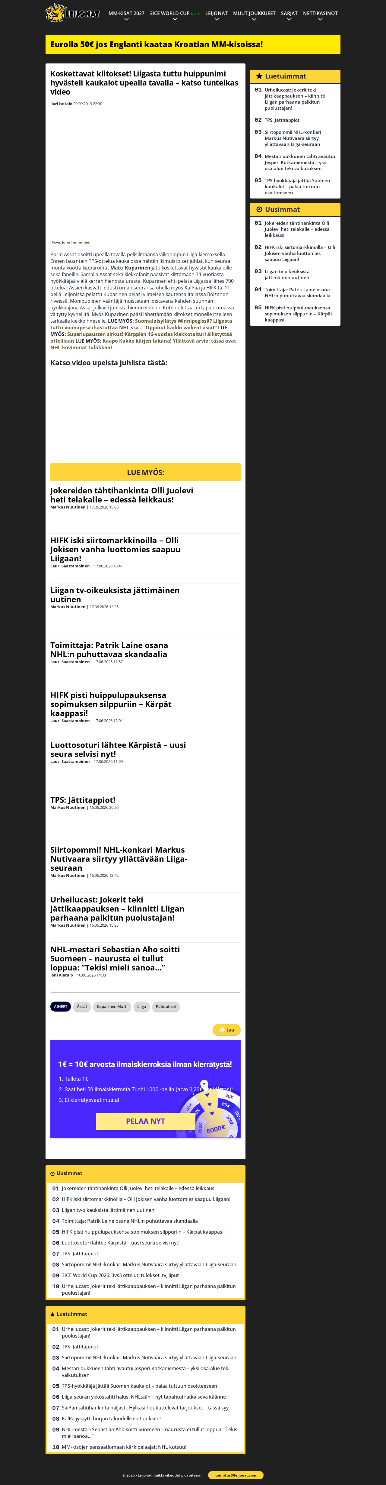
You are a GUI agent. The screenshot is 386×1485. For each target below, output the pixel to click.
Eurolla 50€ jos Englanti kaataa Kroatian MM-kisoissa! (156, 44)
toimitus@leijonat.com (235, 1475)
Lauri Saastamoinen (70, 566)
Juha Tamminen (76, 242)
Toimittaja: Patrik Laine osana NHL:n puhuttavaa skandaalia (109, 650)
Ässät (82, 1006)
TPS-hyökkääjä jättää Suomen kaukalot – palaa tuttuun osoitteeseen (139, 1386)
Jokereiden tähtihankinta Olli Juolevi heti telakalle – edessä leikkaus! (121, 495)
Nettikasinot (320, 13)
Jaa (226, 1029)
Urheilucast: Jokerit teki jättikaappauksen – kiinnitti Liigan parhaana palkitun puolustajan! (117, 908)
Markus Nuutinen (68, 507)
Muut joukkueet (254, 13)
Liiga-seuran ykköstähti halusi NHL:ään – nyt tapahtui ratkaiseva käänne (144, 1396)
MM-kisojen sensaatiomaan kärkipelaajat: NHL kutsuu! (124, 1447)
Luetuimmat (72, 1314)
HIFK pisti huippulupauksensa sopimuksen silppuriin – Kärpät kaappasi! (111, 703)
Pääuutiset (166, 1006)
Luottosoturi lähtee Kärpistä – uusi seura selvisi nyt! (118, 749)
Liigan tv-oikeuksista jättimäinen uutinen (115, 595)
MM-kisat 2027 (126, 13)
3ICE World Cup (175, 13)
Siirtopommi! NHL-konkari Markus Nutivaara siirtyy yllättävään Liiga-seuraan (118, 858)
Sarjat (289, 13)
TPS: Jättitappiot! (82, 799)
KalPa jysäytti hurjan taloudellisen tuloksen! (111, 1418)
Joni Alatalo (61, 975)
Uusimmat (69, 1173)
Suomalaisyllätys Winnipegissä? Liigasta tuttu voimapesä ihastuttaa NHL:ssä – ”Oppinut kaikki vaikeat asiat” (141, 324)
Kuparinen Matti (112, 1006)
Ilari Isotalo (61, 103)
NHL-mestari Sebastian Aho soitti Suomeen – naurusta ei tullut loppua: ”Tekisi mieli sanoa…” (115, 958)
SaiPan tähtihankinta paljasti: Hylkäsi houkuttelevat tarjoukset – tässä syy (145, 1407)
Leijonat (216, 13)
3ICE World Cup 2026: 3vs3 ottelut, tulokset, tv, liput (120, 1275)
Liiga (141, 1006)
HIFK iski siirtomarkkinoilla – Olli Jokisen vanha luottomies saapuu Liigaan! (115, 549)
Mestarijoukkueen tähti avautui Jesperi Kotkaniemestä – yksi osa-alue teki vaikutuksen (145, 1371)
